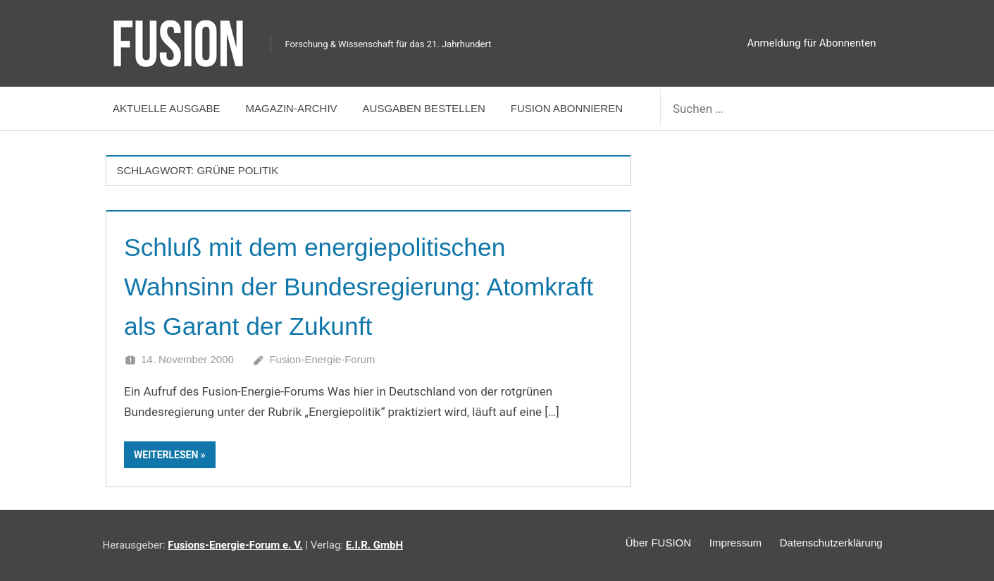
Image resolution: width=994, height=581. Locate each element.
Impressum (724, 544)
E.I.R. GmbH (374, 545)
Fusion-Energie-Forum (322, 359)
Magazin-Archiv (291, 108)
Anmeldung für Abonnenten (811, 43)
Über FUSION (640, 544)
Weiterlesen (166, 454)
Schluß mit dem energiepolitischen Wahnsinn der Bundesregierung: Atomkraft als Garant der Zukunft (339, 286)
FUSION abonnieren (567, 108)
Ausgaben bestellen (424, 108)
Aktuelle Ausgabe (166, 108)
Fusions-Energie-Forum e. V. (235, 545)
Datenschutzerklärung (827, 544)
